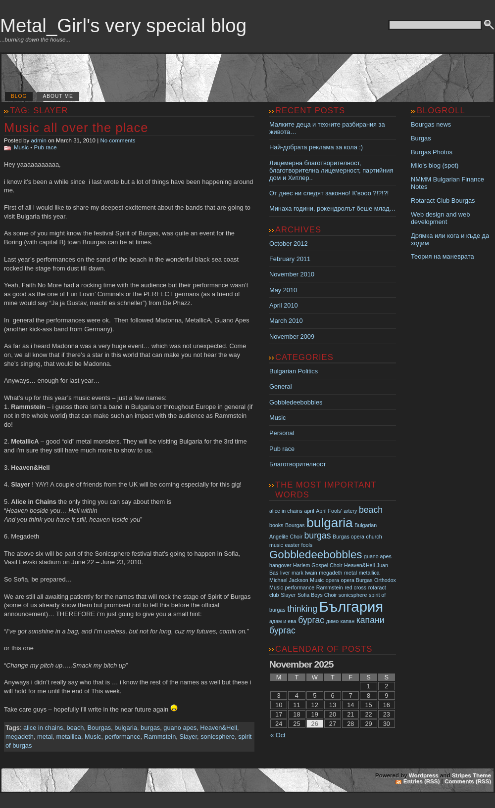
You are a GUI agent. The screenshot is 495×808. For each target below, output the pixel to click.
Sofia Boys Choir (317, 595)
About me (58, 96)
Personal (282, 433)
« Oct (278, 735)
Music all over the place (76, 128)
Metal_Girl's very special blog (123, 25)
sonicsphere (217, 736)
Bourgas (99, 727)
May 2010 (283, 290)
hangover (280, 565)
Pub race (45, 147)
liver (285, 573)
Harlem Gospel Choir (318, 565)
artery (350, 511)
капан (347, 621)
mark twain (304, 573)
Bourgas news (431, 124)
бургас (311, 620)
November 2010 (291, 274)
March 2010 (286, 320)
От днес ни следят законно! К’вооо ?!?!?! (329, 193)
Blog (19, 96)
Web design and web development (440, 218)
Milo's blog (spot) (434, 165)
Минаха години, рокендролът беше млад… (332, 208)
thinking (302, 609)
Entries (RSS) (421, 781)
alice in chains (43, 727)
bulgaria (125, 727)
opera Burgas (357, 580)
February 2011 (289, 259)
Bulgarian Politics (293, 371)
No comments (117, 140)
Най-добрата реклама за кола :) (316, 147)
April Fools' (329, 511)
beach (75, 727)
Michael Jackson (288, 580)
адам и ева (283, 621)
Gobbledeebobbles (295, 402)
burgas (150, 727)
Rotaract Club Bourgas (443, 200)
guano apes (180, 727)
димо (332, 621)
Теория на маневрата (442, 256)
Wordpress (424, 775)
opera (332, 580)
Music (21, 147)
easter (292, 545)
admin (38, 140)
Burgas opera (348, 536)
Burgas (421, 138)
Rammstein (160, 736)
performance (123, 736)
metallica (68, 736)
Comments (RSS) (468, 781)
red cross (355, 587)
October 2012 (288, 243)
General (280, 386)
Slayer (188, 736)
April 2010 (283, 305)
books (276, 525)
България (351, 606)
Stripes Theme (471, 775)
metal (44, 736)
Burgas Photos (431, 152)
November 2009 (291, 336)
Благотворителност (297, 464)
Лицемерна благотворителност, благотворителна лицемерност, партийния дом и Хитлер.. (331, 170)
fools (307, 545)
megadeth (19, 736)
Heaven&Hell (218, 727)
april (309, 511)
